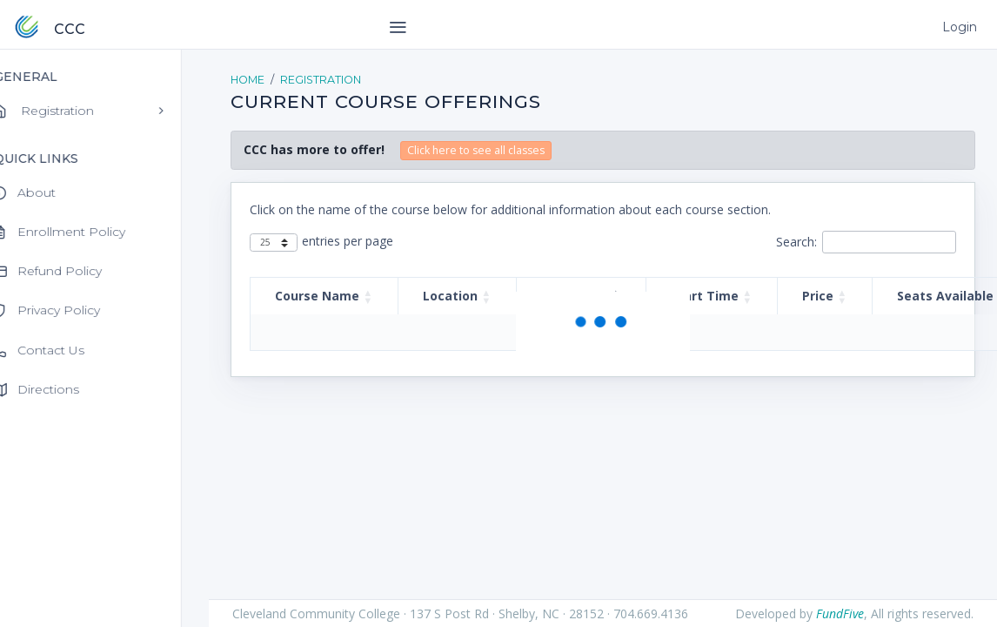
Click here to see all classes (476, 150)
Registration (320, 79)
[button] (368, 296)
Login (958, 27)
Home (247, 79)
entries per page (347, 241)
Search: (796, 241)
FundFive (840, 613)
